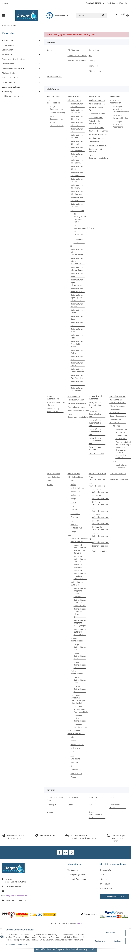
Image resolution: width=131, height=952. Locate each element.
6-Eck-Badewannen (97, 100)
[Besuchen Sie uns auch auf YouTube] (65, 852)
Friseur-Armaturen (117, 406)
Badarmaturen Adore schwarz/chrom (77, 252)
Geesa (70, 805)
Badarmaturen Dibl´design (77, 111)
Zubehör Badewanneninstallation (99, 156)
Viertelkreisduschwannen (78, 410)
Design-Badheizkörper (77, 639)
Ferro (70, 246)
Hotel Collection (53, 477)
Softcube (74, 524)
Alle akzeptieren (108, 933)
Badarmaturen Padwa (77, 351)
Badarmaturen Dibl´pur (77, 155)
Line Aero (75, 509)
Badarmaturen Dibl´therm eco (77, 192)
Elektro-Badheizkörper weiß (80, 689)
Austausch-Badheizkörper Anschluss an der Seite (80, 549)
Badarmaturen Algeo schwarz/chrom (77, 282)
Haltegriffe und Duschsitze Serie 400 (96, 432)
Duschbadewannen (97, 113)
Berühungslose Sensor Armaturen (117, 401)
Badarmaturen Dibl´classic (77, 105)
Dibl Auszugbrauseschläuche (84, 226)
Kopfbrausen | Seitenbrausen (53, 409)
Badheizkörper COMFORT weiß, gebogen (80, 623)
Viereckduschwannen (77, 407)
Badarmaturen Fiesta (77, 336)
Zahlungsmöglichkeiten (77, 874)
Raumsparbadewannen (98, 131)
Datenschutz (22, 944)
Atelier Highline (77, 488)
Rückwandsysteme (118, 473)
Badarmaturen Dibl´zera (77, 205)
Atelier (73, 484)
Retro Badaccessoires (56, 117)
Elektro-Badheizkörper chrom (80, 680)
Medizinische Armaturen (115, 420)
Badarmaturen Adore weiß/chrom (77, 261)
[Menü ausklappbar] (3, 15)
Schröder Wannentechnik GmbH (95, 814)
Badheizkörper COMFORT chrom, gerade (80, 602)
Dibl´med (116, 426)
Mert (70, 535)
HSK (90, 805)
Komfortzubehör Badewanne (95, 150)
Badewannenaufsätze (119, 479)
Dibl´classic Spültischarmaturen (100, 490)
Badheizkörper (8, 91)
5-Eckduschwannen (76, 400)
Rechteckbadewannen (98, 134)
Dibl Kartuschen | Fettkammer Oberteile (79, 236)
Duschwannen (8, 64)
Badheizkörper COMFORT (77, 583)
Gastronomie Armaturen (115, 410)
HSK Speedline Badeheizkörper (74, 732)
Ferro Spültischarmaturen (97, 478)
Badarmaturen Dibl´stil (77, 167)
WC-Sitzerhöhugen (96, 453)
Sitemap (103, 879)
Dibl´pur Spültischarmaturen (100, 522)
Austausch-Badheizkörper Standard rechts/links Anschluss (80, 561)
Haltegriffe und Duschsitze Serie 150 (96, 405)
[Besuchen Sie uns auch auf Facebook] (59, 852)
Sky (72, 520)
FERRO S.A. (93, 797)
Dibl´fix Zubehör (77, 210)
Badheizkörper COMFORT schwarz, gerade (80, 613)
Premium (74, 517)
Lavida (73, 502)
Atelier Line (75, 495)
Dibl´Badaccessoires (53, 101)
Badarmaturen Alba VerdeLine (77, 268)
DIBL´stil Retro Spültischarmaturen (100, 540)
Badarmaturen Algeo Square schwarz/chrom (77, 297)
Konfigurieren (100, 941)
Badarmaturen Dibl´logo (77, 136)
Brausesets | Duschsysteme (13, 59)
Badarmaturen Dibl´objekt (77, 142)
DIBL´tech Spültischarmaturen (100, 534)
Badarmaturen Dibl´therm (77, 186)
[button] (120, 15)
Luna (49, 480)
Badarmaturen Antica (77, 311)
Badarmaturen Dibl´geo (77, 123)
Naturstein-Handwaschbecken (120, 116)
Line (72, 506)
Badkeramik (7, 54)
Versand (79, 923)
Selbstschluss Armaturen (121, 437)
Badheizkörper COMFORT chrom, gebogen (80, 592)
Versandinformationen (77, 879)
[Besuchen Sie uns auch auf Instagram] (71, 852)
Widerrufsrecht (106, 888)
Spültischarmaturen (10, 96)
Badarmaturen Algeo (77, 274)
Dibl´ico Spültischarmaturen (100, 509)
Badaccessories (8, 82)
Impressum (10, 944)
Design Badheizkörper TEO (80, 665)
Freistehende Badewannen (94, 122)
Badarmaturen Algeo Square (77, 289)
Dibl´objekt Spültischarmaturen (100, 515)
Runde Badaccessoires (56, 123)
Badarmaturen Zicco (77, 382)
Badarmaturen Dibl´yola (77, 199)
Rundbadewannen (96, 138)
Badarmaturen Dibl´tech (77, 180)
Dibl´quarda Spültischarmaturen (100, 528)
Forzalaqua (51, 805)
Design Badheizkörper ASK (80, 647)
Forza (112, 797)
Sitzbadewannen (96, 142)
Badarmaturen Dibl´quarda (77, 161)
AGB (102, 874)
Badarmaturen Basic (77, 317)
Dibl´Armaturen (74, 100)
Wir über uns (73, 870)
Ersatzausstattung (57, 112)
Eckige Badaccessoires (56, 107)
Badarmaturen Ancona (77, 305)
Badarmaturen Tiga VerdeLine (77, 376)
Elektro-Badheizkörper (77, 672)
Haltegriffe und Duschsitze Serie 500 (96, 440)
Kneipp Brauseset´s (118, 416)
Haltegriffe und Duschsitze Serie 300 (96, 423)
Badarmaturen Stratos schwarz (77, 370)
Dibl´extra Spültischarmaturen (100, 503)
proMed (50, 812)
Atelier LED (75, 491)
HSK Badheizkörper (76, 477)
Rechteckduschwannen (77, 403)
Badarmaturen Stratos (77, 364)
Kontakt (5, 3)
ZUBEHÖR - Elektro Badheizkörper (80, 718)
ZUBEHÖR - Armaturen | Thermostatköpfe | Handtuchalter (78, 699)
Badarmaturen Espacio (77, 330)
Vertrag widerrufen (114, 896)
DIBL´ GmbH (73, 797)
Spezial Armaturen (10, 77)
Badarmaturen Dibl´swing (77, 173)
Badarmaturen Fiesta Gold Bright (77, 344)
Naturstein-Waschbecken (115, 101)
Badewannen (7, 50)
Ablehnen (117, 941)
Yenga (73, 531)
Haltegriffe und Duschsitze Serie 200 (96, 414)
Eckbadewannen (95, 117)
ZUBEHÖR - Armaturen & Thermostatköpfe (81, 709)
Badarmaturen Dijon (77, 323)
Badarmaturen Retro (77, 357)
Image (73, 499)
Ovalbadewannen (96, 127)
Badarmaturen (8, 45)
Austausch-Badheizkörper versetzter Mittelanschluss (80, 574)
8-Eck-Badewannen (97, 104)
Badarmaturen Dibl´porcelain (77, 148)
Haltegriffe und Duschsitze (13, 68)
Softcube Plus (76, 528)
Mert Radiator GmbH (115, 806)
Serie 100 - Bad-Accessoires (95, 448)
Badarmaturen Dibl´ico (77, 130)
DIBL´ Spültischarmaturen (97, 484)
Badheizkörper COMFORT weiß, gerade (80, 632)
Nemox (50, 484)
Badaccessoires (8, 40)
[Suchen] (88, 15)
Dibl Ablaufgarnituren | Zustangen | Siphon (81, 218)
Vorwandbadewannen (98, 145)
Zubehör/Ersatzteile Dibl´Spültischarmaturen (100, 548)
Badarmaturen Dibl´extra (77, 117)
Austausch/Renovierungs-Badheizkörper (81, 540)
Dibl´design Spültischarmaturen (100, 497)
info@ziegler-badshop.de (16, 896)
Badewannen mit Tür (96, 108)
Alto (72, 480)
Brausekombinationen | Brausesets (56, 403)
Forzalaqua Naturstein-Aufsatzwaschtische (121, 109)
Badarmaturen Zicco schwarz (77, 389)
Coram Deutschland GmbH (55, 798)
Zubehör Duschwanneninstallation (78, 415)
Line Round (75, 513)
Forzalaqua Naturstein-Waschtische (118, 124)
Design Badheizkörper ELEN (80, 656)
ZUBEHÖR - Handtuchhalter (80, 725)
